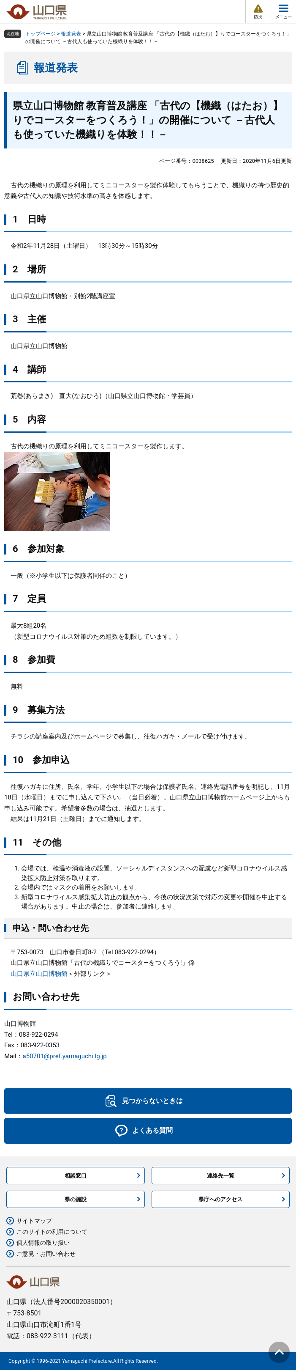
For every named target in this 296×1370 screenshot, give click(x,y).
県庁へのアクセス (220, 1199)
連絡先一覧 (220, 1175)
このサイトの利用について (51, 1231)
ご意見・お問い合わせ (46, 1253)
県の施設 (76, 1199)
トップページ (40, 34)
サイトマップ (34, 1220)
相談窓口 (76, 1175)
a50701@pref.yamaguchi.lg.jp (65, 1056)
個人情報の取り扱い (43, 1242)
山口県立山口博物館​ (39, 973)
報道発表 (71, 34)
